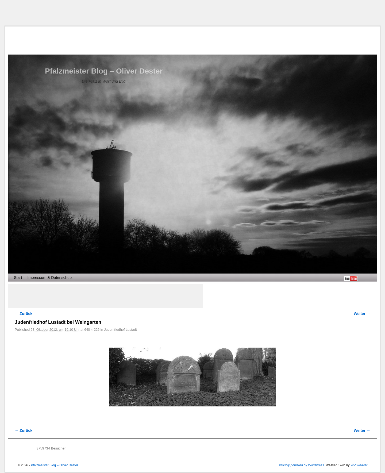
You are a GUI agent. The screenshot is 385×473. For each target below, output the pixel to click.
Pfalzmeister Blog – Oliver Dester (104, 71)
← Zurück (23, 314)
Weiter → (362, 314)
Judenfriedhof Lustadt (120, 330)
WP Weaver (359, 465)
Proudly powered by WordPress (301, 465)
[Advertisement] (192, 13)
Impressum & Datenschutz (49, 277)
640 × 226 (91, 330)
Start (18, 277)
